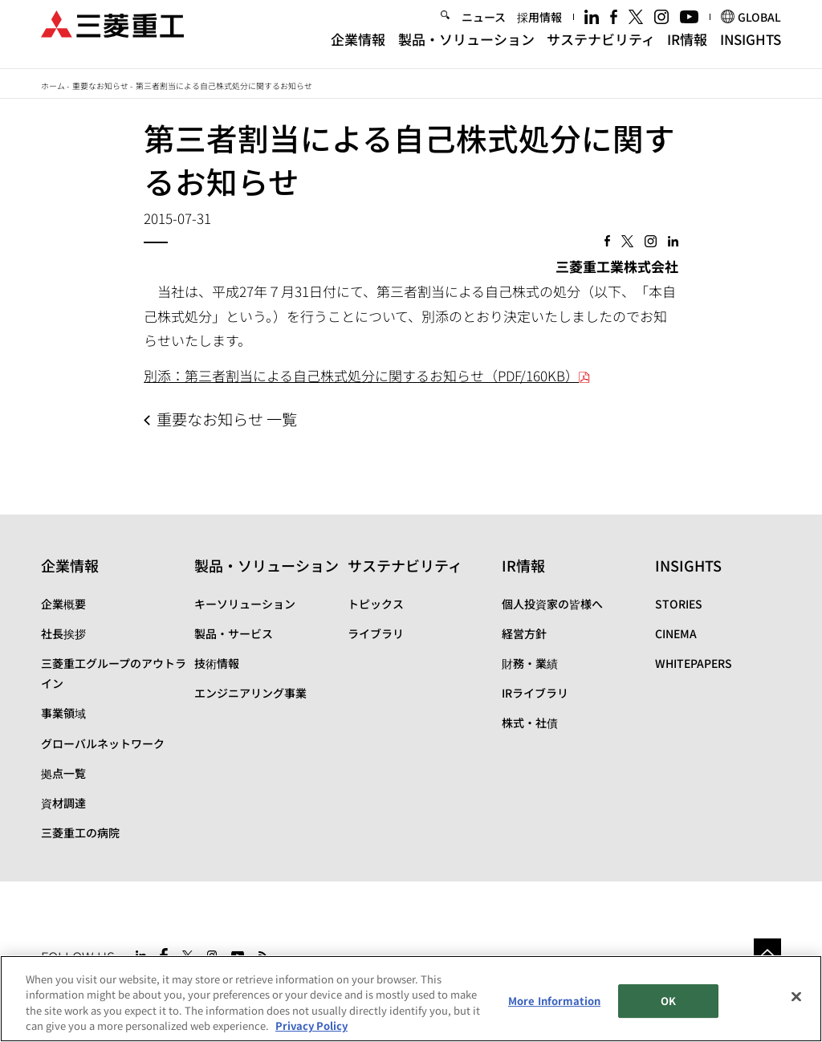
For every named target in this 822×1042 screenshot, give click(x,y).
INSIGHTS (750, 50)
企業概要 (63, 604)
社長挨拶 (63, 633)
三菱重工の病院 (80, 832)
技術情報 (216, 663)
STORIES (678, 604)
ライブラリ (376, 633)
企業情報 (358, 50)
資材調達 (63, 803)
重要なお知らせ (100, 85)
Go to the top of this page (767, 952)
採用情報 (539, 27)
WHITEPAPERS (693, 663)
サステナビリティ (601, 50)
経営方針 (524, 633)
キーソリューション (244, 604)
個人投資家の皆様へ (552, 604)
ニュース (484, 27)
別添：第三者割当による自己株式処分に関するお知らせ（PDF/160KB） (367, 375)
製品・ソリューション (466, 50)
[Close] (796, 997)
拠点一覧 (63, 773)
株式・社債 (530, 722)
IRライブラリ (535, 693)
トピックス (376, 604)
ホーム (53, 85)
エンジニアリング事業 (250, 693)
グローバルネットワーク (103, 743)
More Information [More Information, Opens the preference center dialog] (554, 1000)
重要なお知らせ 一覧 (227, 419)
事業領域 (63, 713)
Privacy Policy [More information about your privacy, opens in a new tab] (311, 1026)
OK (668, 1000)
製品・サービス (233, 633)
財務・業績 (530, 663)
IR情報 (687, 50)
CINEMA (676, 633)
